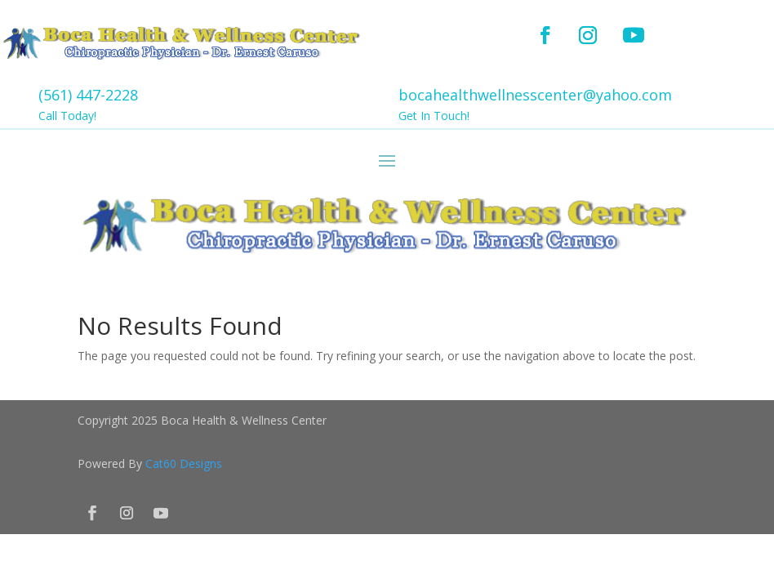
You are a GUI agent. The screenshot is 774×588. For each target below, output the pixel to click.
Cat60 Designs (183, 463)
